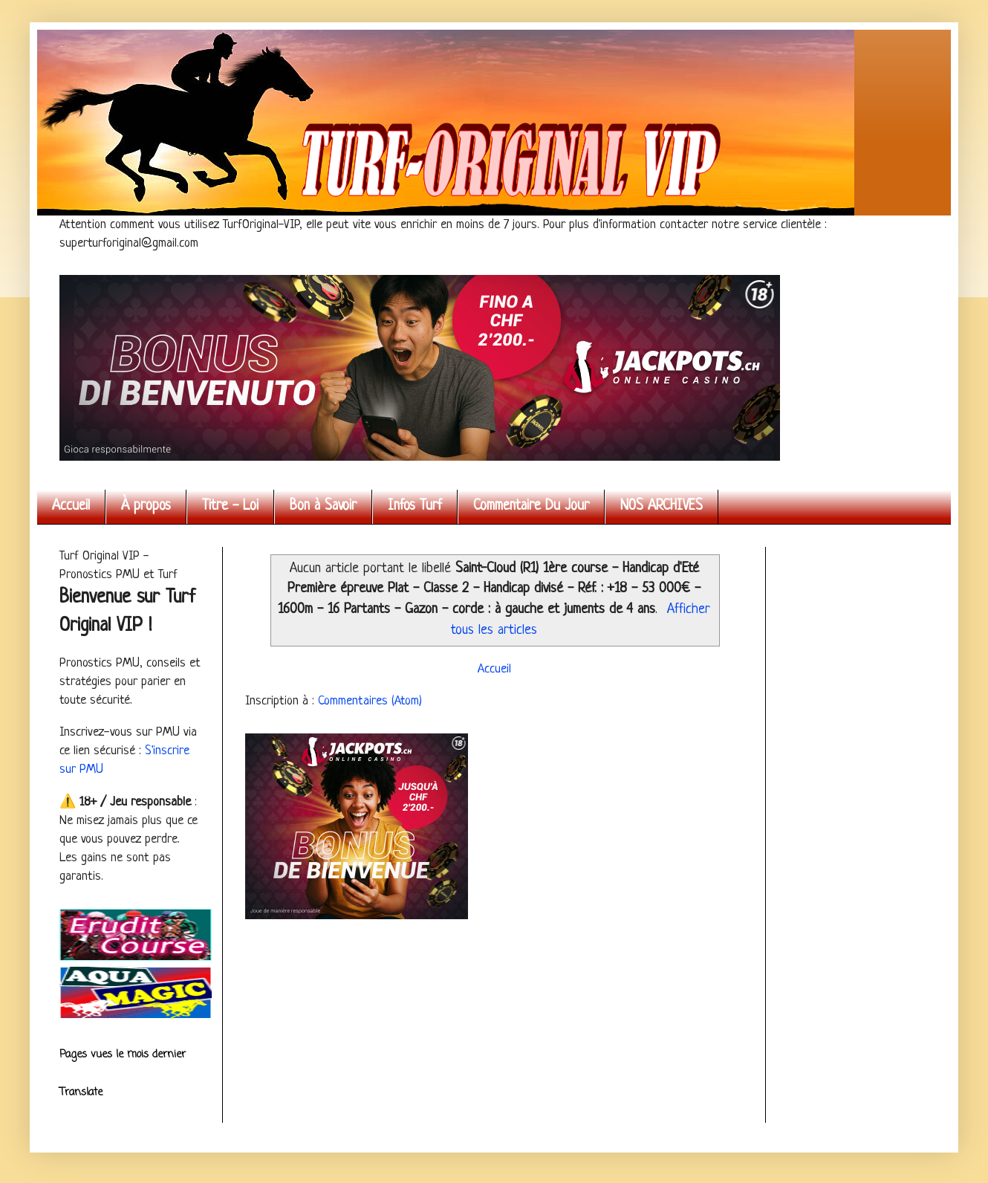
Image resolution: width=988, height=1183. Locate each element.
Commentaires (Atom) (370, 701)
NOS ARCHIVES (661, 506)
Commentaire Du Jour (531, 506)
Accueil (71, 506)
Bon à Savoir (323, 506)
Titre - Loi (230, 506)
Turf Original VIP (63, 46)
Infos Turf (415, 506)
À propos (146, 506)
